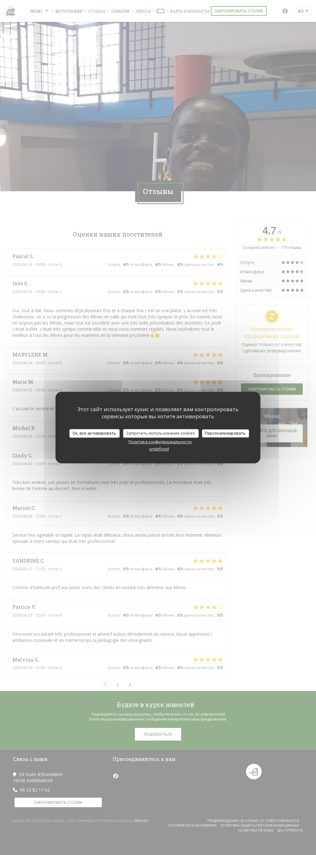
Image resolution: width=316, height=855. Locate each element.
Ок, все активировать (94, 433)
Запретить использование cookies (160, 433)
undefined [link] (159, 449)
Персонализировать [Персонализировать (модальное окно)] (225, 433)
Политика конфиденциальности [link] (160, 441)
